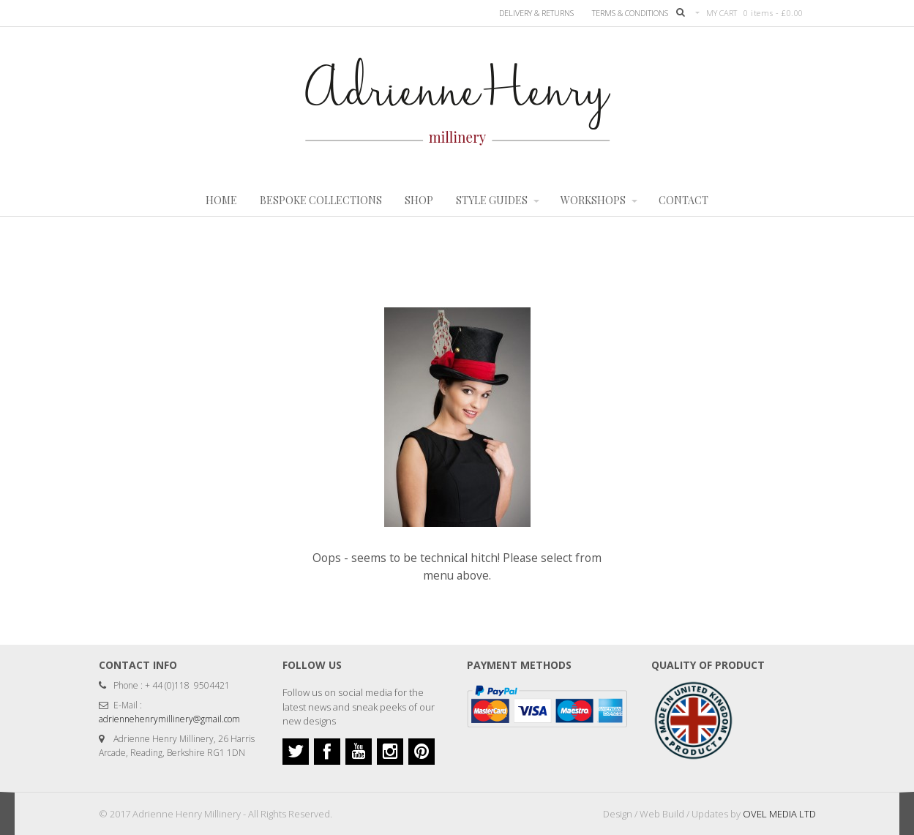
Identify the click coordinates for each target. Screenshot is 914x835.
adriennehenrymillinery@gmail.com (169, 719)
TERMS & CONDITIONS (630, 12)
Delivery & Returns (536, 12)
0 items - (773, 12)
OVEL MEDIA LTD (779, 813)
